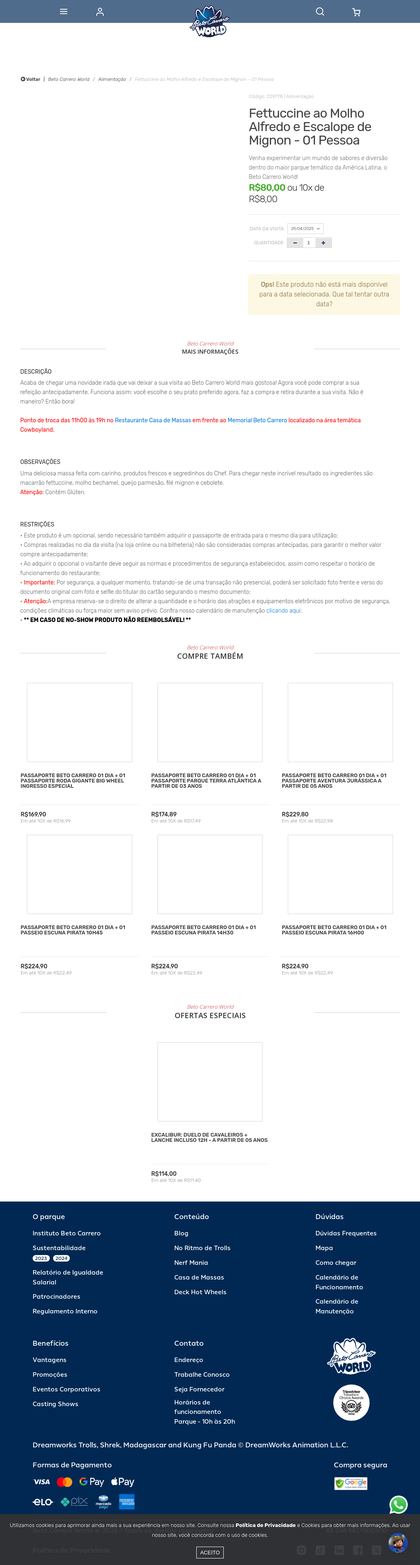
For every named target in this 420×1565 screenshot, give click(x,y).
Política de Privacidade (266, 1525)
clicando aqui (284, 610)
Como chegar (336, 1263)
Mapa (324, 1248)
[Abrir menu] (64, 11)
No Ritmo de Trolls (202, 1248)
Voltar (30, 79)
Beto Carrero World (68, 79)
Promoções (50, 1375)
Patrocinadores (56, 1297)
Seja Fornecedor (199, 1389)
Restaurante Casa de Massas (153, 420)
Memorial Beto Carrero (257, 420)
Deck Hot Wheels (200, 1292)
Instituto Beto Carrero (67, 1233)
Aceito (210, 1552)
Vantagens (50, 1360)
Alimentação (112, 79)
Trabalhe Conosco (202, 1375)
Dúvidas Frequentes (346, 1233)
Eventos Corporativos (66, 1389)
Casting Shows (55, 1404)
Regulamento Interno (65, 1311)
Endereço (188, 1360)
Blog (181, 1233)
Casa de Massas (199, 1278)
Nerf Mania (191, 1263)
